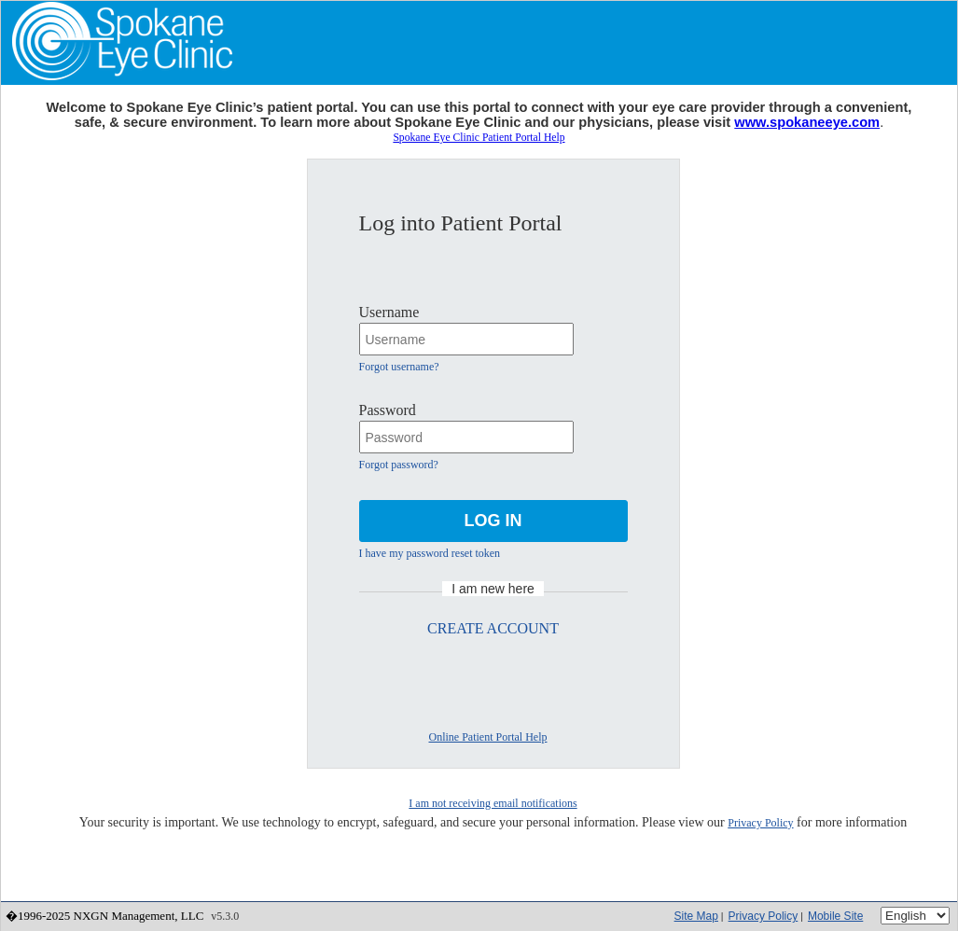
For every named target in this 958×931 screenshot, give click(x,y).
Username (389, 312)
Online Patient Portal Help (488, 736)
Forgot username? (399, 366)
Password (387, 410)
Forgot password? (398, 464)
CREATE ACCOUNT (493, 628)
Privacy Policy (760, 822)
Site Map (696, 916)
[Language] (915, 915)
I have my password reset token (430, 553)
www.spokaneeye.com (807, 122)
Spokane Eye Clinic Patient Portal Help (478, 138)
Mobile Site (835, 916)
